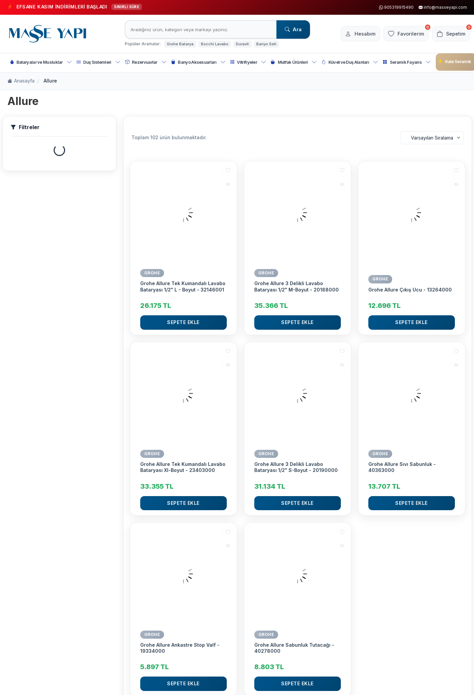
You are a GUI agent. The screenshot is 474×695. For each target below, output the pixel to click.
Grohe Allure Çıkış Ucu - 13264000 (410, 289)
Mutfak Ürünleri (294, 62)
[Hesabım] (354, 34)
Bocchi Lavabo (214, 44)
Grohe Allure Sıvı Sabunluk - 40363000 (402, 467)
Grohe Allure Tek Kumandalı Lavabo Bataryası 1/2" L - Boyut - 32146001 (182, 286)
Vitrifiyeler (248, 62)
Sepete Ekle (183, 322)
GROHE (152, 272)
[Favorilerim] (402, 34)
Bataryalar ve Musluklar (41, 62)
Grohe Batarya (180, 44)
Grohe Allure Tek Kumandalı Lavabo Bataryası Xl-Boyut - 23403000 (182, 467)
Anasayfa (21, 81)
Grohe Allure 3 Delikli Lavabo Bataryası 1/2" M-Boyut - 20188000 (296, 286)
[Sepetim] (450, 34)
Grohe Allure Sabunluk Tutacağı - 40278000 (294, 648)
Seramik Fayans (407, 62)
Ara (293, 29)
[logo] (47, 34)
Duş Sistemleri (98, 62)
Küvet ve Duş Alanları (349, 62)
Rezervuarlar (145, 62)
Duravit (242, 44)
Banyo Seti (266, 44)
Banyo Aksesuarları (198, 62)
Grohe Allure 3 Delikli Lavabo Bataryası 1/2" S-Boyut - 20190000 (296, 467)
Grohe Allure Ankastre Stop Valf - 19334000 (179, 648)
